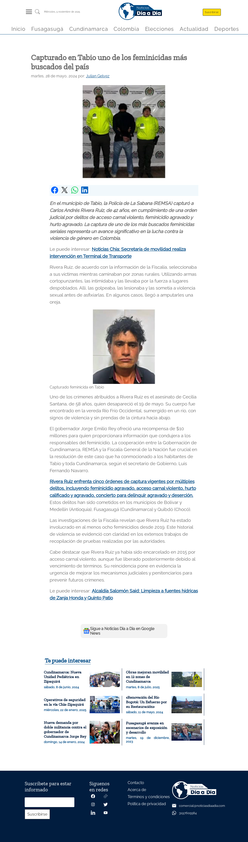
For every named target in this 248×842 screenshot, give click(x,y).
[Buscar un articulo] (37, 13)
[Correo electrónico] (49, 802)
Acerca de (137, 789)
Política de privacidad (147, 804)
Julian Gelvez (97, 76)
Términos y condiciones (149, 796)
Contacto (136, 782)
